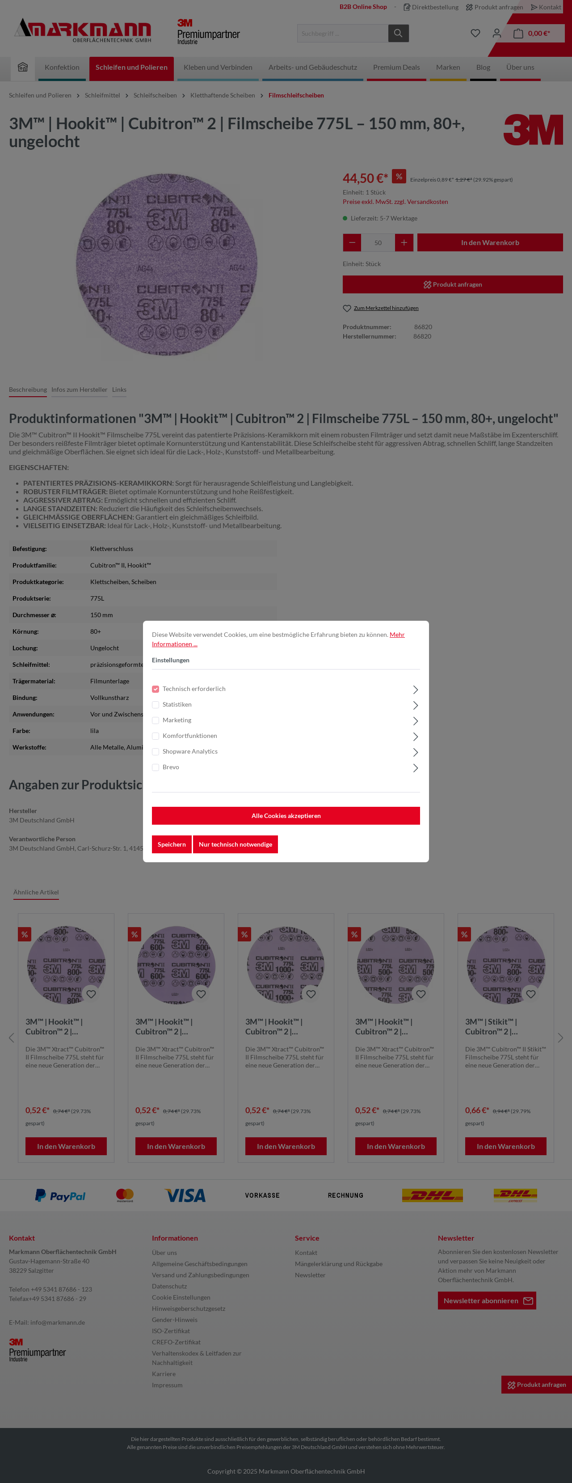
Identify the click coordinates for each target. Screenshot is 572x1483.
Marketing (177, 721)
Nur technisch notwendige (235, 845)
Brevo (171, 767)
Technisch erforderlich (194, 689)
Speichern (172, 845)
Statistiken (177, 705)
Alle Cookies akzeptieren (286, 816)
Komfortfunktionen (190, 736)
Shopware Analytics (190, 752)
